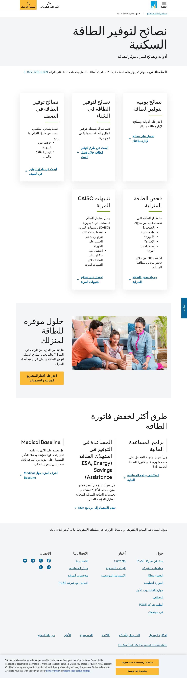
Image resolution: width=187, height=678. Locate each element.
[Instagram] (49, 567)
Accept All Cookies (137, 673)
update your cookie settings (76, 672)
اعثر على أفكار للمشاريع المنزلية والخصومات (42, 378)
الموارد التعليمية (153, 583)
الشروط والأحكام (129, 635)
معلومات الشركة (152, 568)
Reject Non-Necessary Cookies (137, 664)
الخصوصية (86, 635)
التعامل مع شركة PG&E (73, 583)
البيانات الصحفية (116, 568)
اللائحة (106, 635)
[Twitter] (41, 561)
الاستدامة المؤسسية (113, 575)
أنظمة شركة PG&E (151, 605)
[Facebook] (49, 561)
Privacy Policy (53, 672)
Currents (120, 561)
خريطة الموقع (46, 635)
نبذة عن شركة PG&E (150, 561)
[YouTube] (25, 561)
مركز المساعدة (78, 568)
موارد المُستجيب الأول (149, 590)
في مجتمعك (155, 612)
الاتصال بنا (82, 561)
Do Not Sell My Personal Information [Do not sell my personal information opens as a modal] (142, 645)
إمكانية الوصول (158, 635)
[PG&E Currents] (41, 567)
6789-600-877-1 (36, 72)
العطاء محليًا (155, 575)
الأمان (67, 635)
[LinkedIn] (33, 561)
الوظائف (158, 597)
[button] (163, 5)
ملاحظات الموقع (78, 575)
